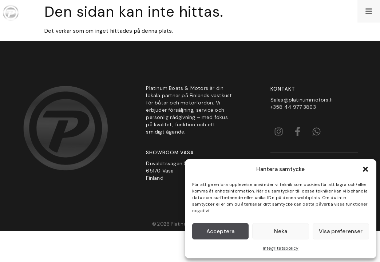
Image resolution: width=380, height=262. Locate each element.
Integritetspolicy (280, 248)
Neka (280, 231)
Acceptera (220, 231)
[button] (365, 169)
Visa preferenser (341, 231)
